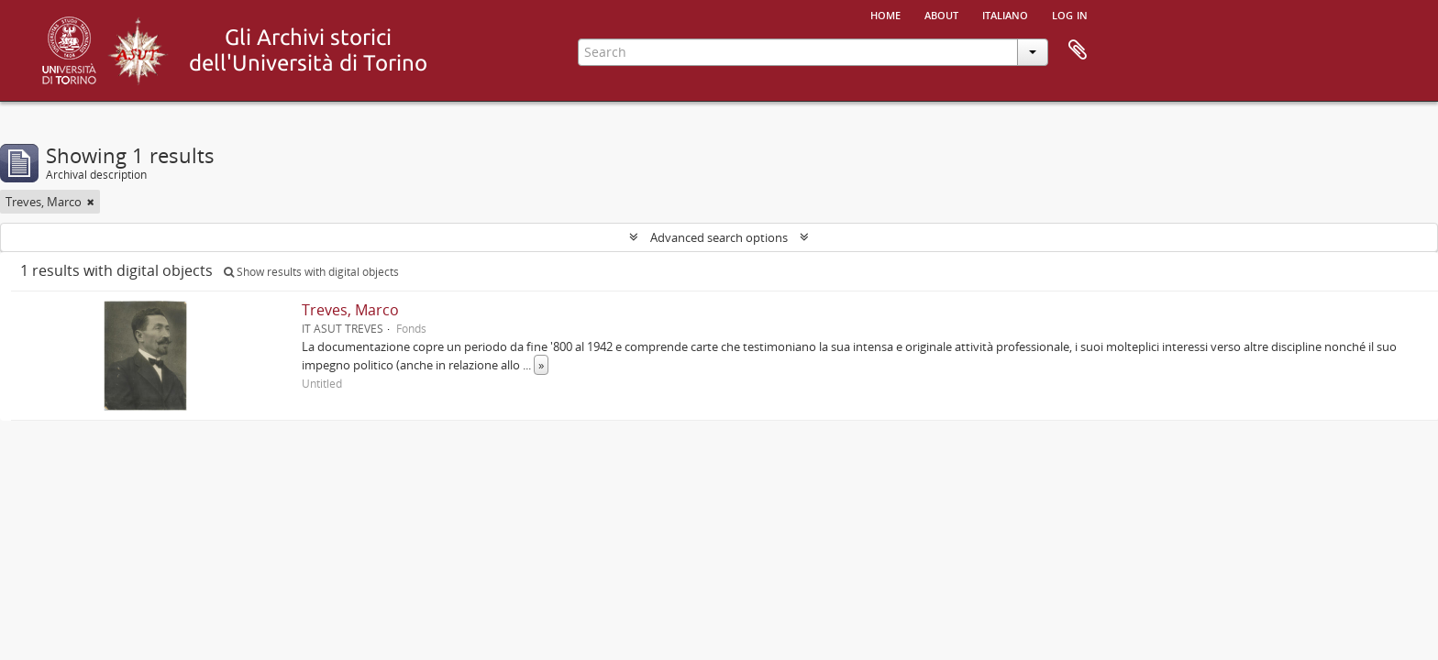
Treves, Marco (350, 310)
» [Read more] (541, 365)
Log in (1070, 14)
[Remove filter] (90, 201)
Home (885, 14)
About (941, 14)
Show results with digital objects (311, 272)
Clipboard (1078, 50)
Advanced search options (719, 237)
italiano (1005, 14)
